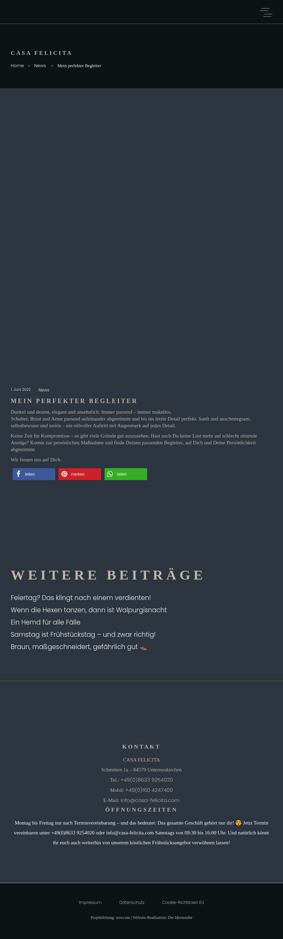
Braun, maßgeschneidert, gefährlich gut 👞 (79, 646)
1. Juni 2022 (21, 389)
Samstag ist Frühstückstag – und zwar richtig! (83, 634)
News (40, 65)
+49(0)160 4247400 (149, 790)
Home (17, 65)
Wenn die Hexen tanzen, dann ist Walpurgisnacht (89, 610)
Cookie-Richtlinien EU (183, 902)
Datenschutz (132, 902)
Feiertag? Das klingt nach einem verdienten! (81, 597)
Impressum (90, 902)
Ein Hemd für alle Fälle (46, 622)
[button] (34, 474)
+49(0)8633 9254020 (147, 779)
